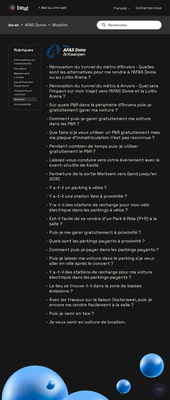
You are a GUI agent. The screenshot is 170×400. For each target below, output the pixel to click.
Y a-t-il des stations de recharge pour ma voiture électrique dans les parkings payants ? (100, 274)
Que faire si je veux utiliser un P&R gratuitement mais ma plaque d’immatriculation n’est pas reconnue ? (104, 135)
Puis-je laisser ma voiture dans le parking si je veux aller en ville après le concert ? (101, 260)
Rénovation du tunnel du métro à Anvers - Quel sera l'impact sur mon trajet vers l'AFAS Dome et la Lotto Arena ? (103, 91)
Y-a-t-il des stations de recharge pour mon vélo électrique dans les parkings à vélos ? (99, 207)
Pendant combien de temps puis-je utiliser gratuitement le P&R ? (93, 148)
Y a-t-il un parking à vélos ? (78, 187)
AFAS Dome (35, 24)
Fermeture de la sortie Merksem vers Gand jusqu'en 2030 (103, 176)
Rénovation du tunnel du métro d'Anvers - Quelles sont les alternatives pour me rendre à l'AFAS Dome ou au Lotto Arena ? (102, 72)
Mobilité (60, 24)
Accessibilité (22, 104)
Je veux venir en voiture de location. (87, 322)
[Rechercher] (129, 25)
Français (122, 8)
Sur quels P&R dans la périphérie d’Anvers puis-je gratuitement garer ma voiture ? (100, 107)
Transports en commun (23, 92)
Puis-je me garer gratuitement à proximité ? (95, 232)
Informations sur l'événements (24, 61)
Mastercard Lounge (21, 75)
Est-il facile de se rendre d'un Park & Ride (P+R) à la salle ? (103, 221)
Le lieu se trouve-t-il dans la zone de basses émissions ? (95, 288)
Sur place (20, 68)
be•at (13, 24)
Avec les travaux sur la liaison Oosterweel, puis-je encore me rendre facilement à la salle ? (100, 302)
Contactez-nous (149, 8)
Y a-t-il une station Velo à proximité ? (88, 196)
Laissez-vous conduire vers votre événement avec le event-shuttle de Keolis (104, 162)
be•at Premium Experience (23, 84)
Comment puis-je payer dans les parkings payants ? (104, 249)
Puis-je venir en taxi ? (71, 313)
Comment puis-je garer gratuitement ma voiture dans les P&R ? (100, 121)
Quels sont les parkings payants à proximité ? (97, 241)
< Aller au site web (52, 8)
